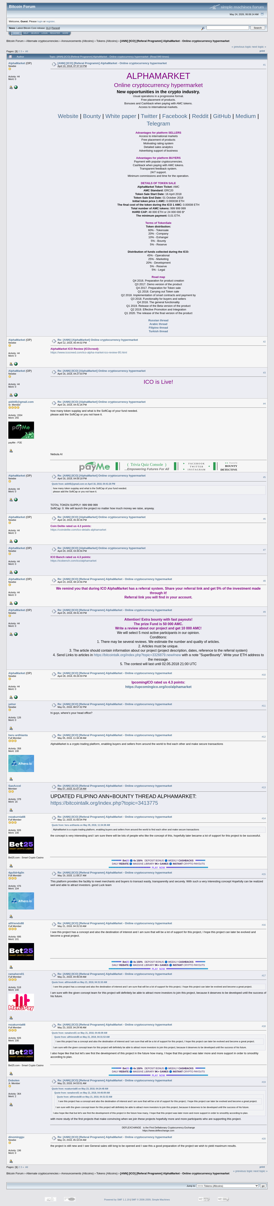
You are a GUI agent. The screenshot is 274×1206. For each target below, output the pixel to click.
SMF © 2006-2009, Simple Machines (150, 1199)
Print (262, 51)
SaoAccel (14, 785)
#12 (264, 736)
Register (55, 33)
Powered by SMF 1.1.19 (117, 1199)
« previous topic (241, 46)
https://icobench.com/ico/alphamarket (74, 560)
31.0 (48, 28)
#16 (264, 925)
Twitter (149, 116)
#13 (264, 787)
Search (35, 33)
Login (45, 33)
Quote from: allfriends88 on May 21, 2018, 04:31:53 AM (79, 982)
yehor (12, 704)
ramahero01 (16, 974)
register (50, 21)
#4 (264, 403)
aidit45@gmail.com (21, 401)
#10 (264, 674)
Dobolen (13, 1080)
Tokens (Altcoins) (107, 41)
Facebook (174, 116)
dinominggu (16, 1137)
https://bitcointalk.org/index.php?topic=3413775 (104, 803)
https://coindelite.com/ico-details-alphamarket (78, 529)
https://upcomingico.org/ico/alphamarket (158, 687)
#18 (264, 1026)
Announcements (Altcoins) (77, 41)
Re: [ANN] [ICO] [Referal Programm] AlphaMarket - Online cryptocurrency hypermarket (115, 579)
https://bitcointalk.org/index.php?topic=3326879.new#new (137, 655)
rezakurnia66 (16, 816)
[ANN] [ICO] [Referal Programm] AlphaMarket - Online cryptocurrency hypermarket (174, 41)
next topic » (259, 46)
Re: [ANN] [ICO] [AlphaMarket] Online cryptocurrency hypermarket (102, 370)
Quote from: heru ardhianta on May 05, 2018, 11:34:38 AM (81, 825)
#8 (264, 581)
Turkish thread (158, 331)
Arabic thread (158, 324)
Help (25, 33)
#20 (264, 1138)
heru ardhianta (18, 735)
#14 (264, 818)
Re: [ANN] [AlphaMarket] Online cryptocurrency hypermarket (98, 339)
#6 (264, 519)
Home (16, 33)
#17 (264, 975)
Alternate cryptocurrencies (42, 41)
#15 (264, 874)
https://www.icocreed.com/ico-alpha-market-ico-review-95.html (89, 352)
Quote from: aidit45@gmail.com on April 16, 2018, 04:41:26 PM (83, 484)
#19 (264, 1082)
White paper (122, 116)
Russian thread (158, 320)
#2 (264, 341)
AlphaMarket (16, 63)
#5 (264, 477)
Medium (245, 116)
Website (68, 116)
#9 (264, 612)
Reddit (200, 116)
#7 (264, 550)
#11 (264, 705)
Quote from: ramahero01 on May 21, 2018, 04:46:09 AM (79, 1033)
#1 (264, 64)
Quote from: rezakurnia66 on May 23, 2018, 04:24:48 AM (80, 1089)
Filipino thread (158, 327)
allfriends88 (16, 923)
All (26, 51)
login (40, 21)
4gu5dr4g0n (16, 872)
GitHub (222, 116)
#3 (264, 372)
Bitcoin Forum (15, 41)
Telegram (158, 123)
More (65, 33)
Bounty (92, 116)
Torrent (55, 28)
